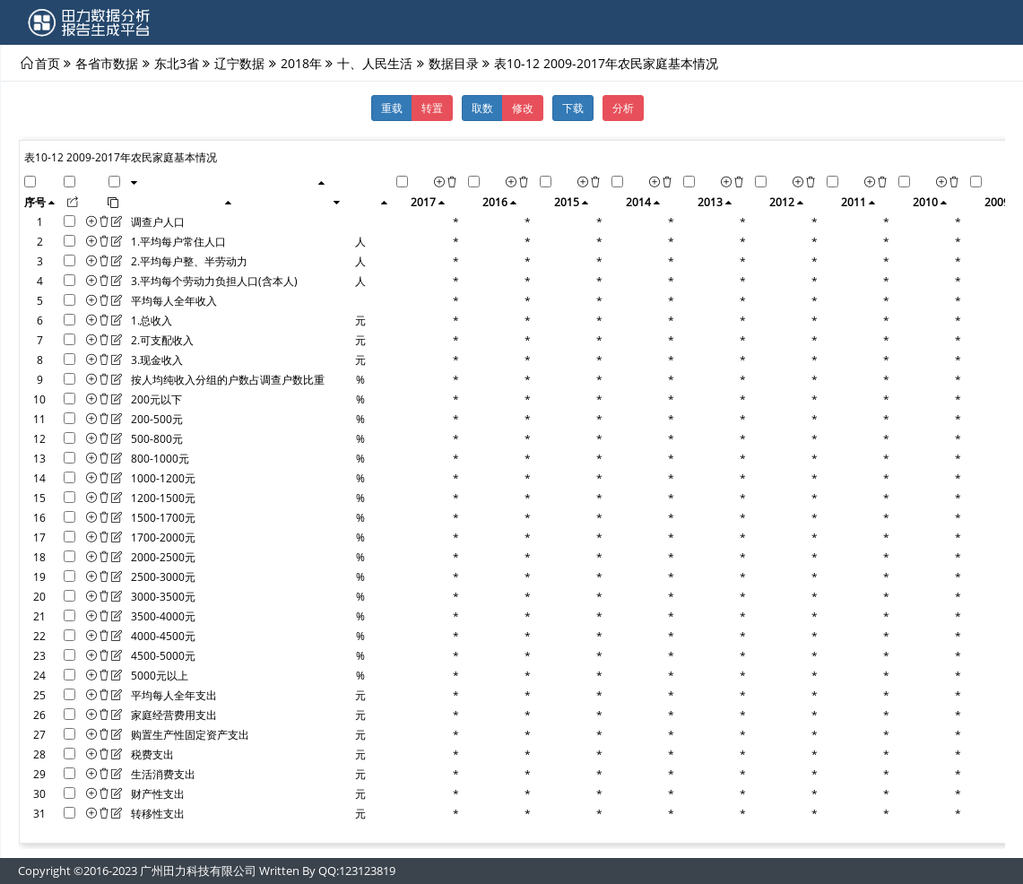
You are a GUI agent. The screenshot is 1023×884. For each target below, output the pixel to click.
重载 (392, 107)
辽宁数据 (239, 62)
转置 (432, 107)
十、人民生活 (374, 62)
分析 (623, 107)
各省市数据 (106, 62)
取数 (482, 107)
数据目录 (454, 62)
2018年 (301, 62)
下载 (573, 107)
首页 (47, 62)
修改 (522, 107)
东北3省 (176, 62)
